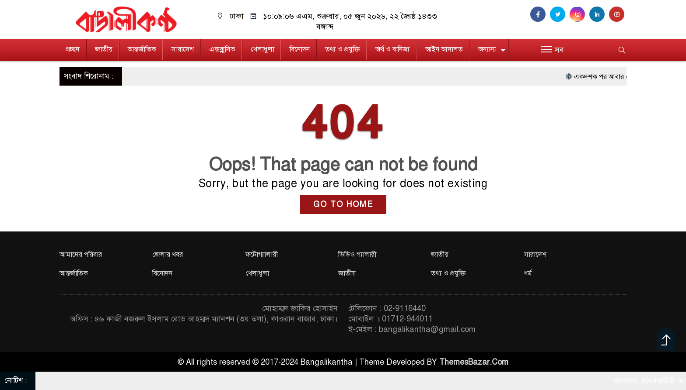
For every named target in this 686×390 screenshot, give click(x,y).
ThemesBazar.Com (473, 362)
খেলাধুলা (262, 49)
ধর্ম (528, 273)
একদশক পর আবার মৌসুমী (617, 76)
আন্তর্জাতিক (142, 49)
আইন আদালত (444, 49)
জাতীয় (103, 49)
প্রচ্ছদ (73, 49)
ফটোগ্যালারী (261, 254)
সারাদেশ (183, 49)
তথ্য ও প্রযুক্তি (342, 49)
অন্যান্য (487, 49)
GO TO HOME (343, 204)
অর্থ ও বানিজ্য (392, 49)
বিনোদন (300, 49)
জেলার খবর (167, 254)
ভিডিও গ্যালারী (357, 254)
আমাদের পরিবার (81, 254)
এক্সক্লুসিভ (222, 49)
